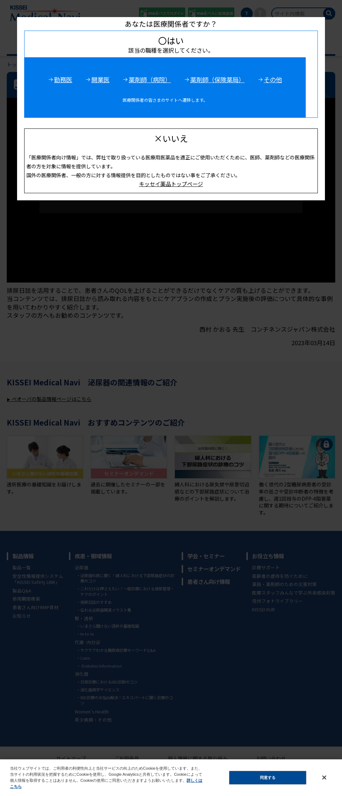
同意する (268, 777)
